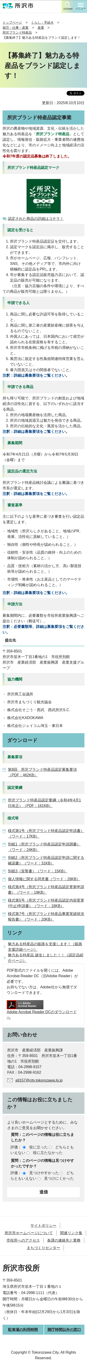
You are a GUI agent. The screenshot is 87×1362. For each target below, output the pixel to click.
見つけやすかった (44, 1173)
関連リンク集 (71, 1233)
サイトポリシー (43, 1225)
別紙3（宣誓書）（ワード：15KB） (37, 871)
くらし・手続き (42, 22)
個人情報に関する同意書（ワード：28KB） (44, 879)
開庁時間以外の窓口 (64, 1330)
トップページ (12, 22)
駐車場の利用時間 (23, 1330)
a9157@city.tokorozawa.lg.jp (39, 1080)
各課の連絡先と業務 (64, 1240)
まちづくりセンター (43, 1248)
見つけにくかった (59, 1178)
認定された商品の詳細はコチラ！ (36, 219)
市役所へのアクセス (23, 1240)
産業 (41, 27)
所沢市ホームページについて (29, 1233)
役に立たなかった (48, 1153)
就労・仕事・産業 (16, 27)
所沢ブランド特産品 (17, 32)
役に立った (38, 1147)
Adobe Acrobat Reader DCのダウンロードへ (42, 1009)
